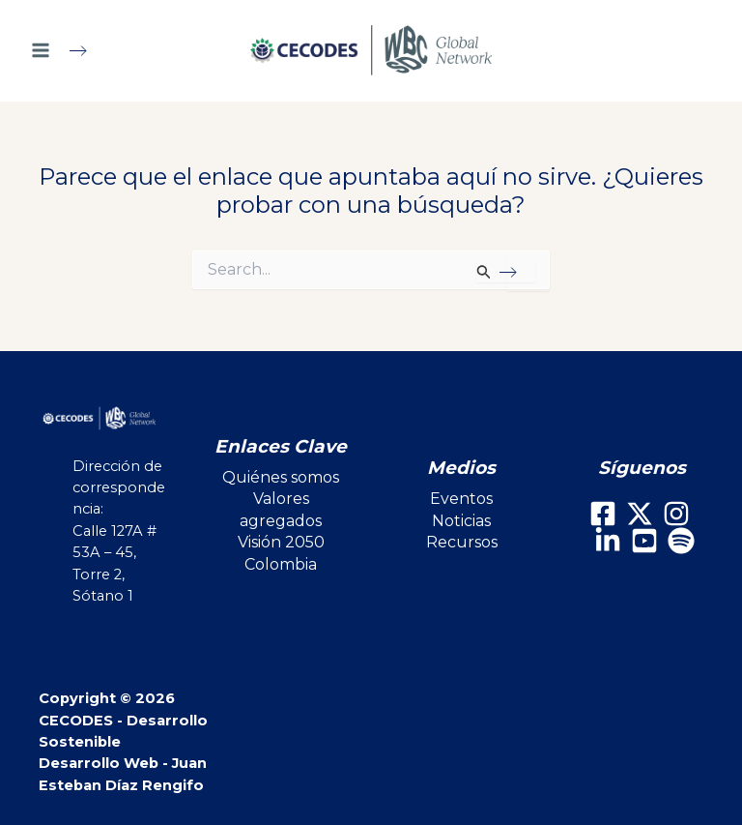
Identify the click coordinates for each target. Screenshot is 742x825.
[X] (639, 513)
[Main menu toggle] (67, 50)
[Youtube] (644, 540)
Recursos (462, 542)
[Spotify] (681, 540)
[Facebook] (602, 513)
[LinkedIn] (607, 540)
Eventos (461, 498)
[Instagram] (676, 513)
